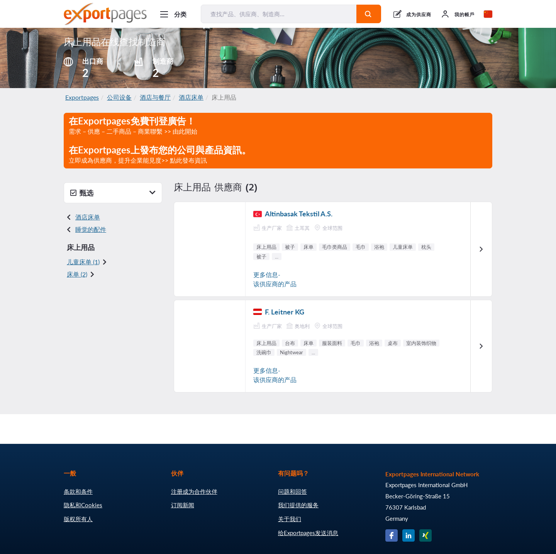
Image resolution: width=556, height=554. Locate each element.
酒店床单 (191, 97)
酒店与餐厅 (155, 97)
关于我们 (289, 518)
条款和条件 (78, 491)
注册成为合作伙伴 (194, 491)
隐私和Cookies (83, 504)
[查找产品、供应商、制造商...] (279, 14)
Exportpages (82, 97)
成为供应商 (418, 14)
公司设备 (119, 97)
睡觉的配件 (90, 229)
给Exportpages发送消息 (308, 532)
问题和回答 (292, 491)
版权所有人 (78, 518)
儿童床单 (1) (83, 261)
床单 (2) (77, 274)
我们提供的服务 (298, 504)
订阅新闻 (182, 504)
